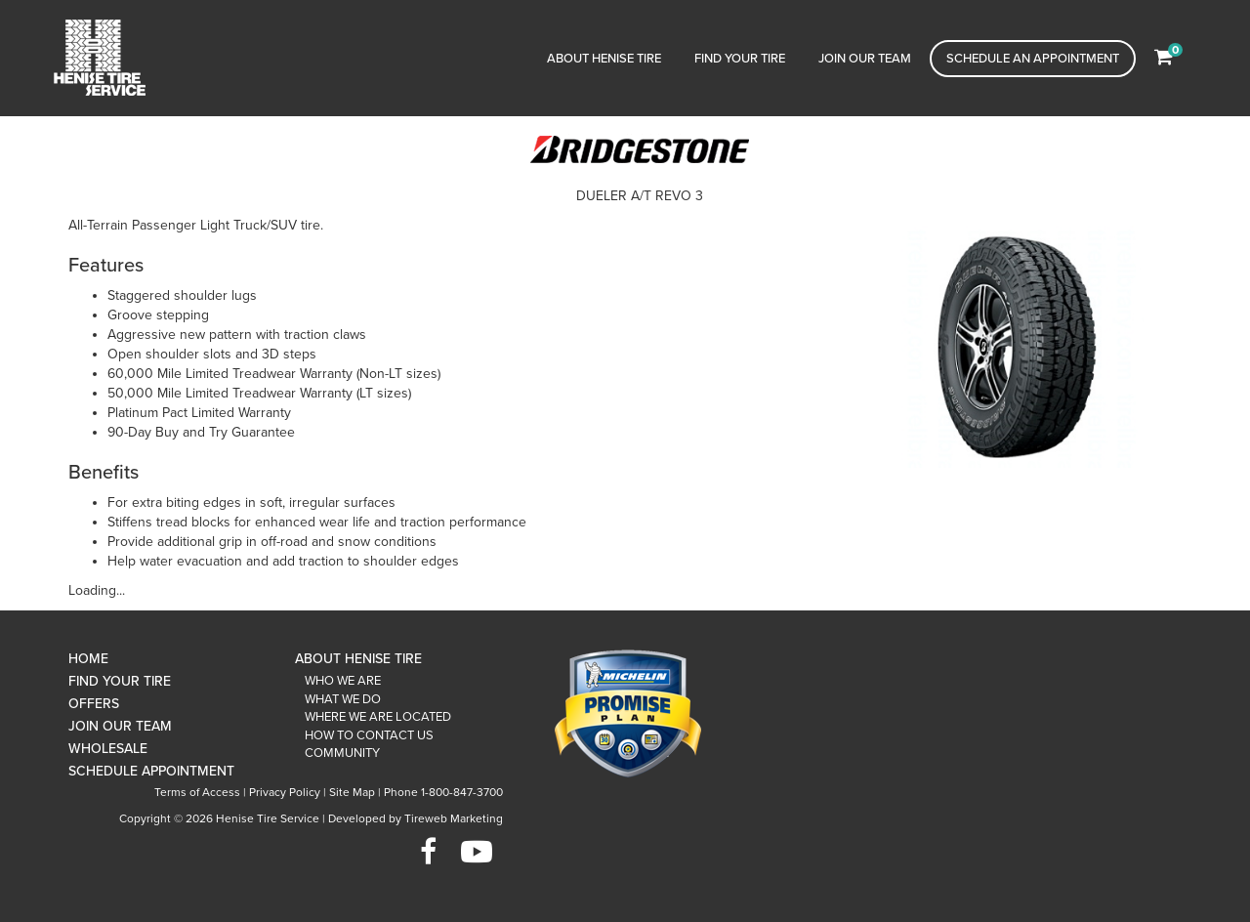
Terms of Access (197, 792)
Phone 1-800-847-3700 (443, 792)
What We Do (343, 699)
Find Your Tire (739, 58)
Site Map (352, 792)
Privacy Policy (284, 792)
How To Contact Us (369, 735)
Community (342, 753)
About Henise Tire (604, 58)
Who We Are (343, 681)
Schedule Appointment (151, 771)
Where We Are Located (378, 717)
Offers (93, 703)
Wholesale (107, 748)
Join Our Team (864, 58)
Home (88, 658)
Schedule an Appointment (1032, 58)
